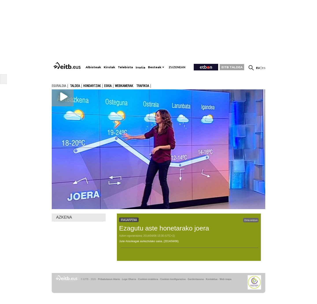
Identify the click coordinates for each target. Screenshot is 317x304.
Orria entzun (251, 220)
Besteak (154, 67)
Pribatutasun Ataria (109, 279)
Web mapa (225, 279)
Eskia (108, 86)
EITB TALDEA (232, 67)
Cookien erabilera (148, 279)
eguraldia (59, 86)
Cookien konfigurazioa (173, 279)
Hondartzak (92, 86)
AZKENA (64, 217)
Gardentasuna (196, 279)
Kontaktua (211, 279)
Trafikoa (142, 86)
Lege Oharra (129, 279)
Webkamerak (124, 86)
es (263, 68)
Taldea (75, 86)
